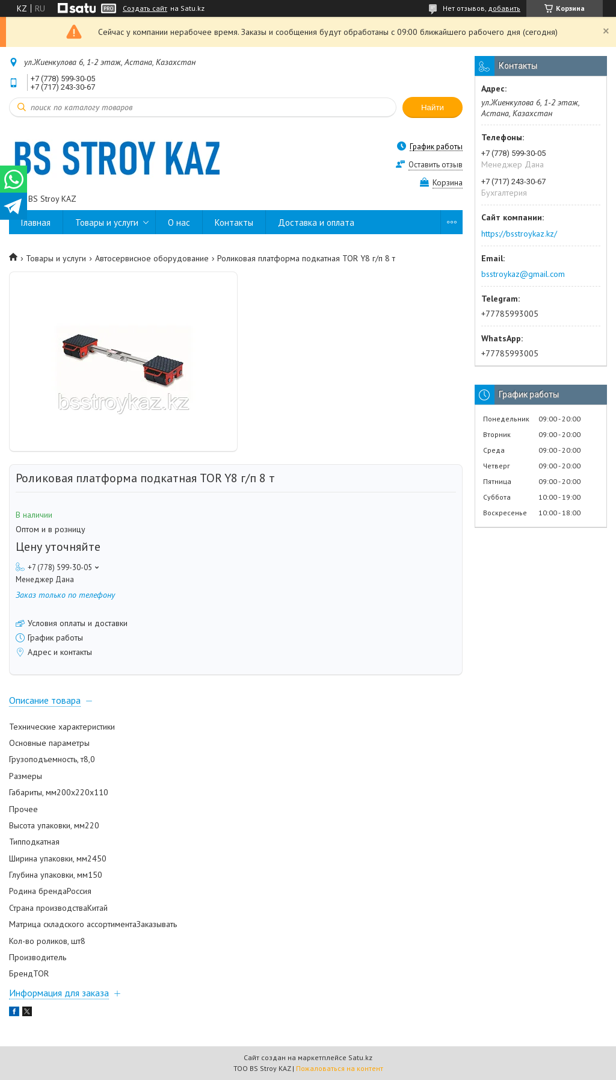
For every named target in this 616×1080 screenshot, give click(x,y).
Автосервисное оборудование (152, 258)
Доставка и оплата (316, 222)
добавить (504, 8)
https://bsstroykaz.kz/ (519, 233)
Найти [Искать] (432, 107)
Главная (36, 222)
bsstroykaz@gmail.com (523, 273)
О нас (179, 222)
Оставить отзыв (435, 165)
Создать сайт (145, 8)
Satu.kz (360, 1057)
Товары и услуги (106, 222)
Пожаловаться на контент (339, 1068)
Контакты (234, 222)
